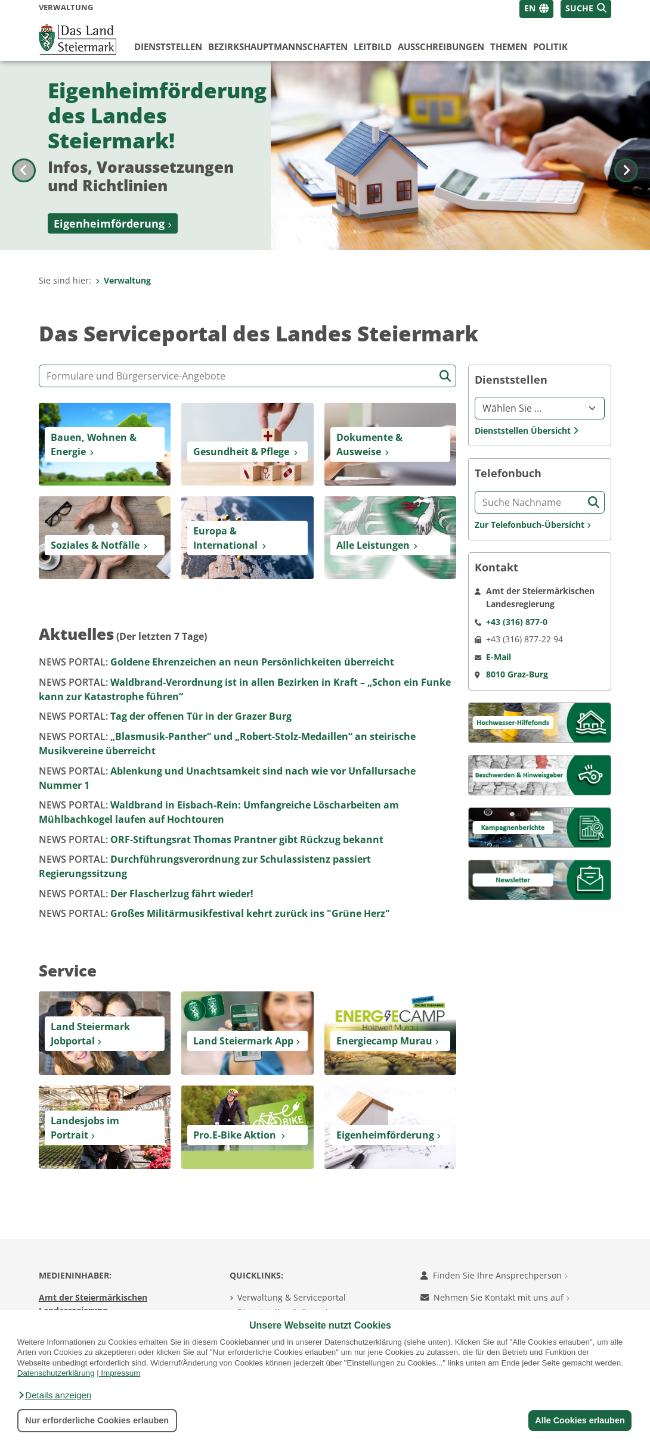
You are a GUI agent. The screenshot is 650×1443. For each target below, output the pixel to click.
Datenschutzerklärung (56, 1373)
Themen (508, 46)
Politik (550, 46)
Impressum (120, 1373)
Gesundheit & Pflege (241, 451)
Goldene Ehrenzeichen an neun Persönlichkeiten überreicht (216, 661)
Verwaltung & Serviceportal (291, 1297)
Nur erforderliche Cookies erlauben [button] (97, 1420)
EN (530, 8)
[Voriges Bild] (24, 155)
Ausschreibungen (441, 46)
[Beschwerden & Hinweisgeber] (540, 774)
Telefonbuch (508, 473)
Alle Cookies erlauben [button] (579, 1420)
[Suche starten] (445, 376)
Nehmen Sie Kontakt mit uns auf (494, 1297)
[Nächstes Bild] (626, 155)
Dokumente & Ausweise (369, 444)
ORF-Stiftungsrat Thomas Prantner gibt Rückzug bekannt (211, 839)
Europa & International (225, 538)
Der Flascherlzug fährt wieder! (146, 893)
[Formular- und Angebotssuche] (247, 376)
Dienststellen (168, 46)
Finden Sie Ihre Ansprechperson (494, 1275)
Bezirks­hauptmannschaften (278, 46)
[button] (54, 1395)
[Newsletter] (540, 879)
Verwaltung (123, 280)
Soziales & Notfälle (95, 545)
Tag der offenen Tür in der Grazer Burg (165, 716)
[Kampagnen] (540, 826)
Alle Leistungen (373, 545)
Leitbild (373, 46)
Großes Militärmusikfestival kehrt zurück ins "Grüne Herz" (214, 913)
